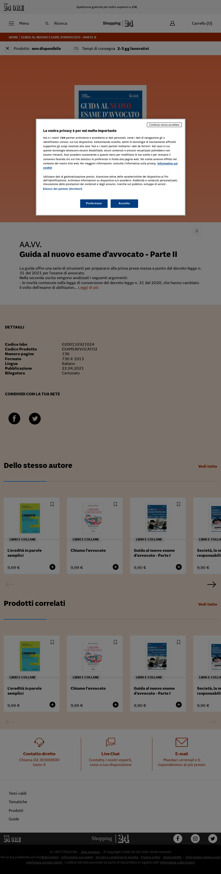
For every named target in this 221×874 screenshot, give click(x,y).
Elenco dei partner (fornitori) (62, 188)
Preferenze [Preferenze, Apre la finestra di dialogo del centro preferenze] (94, 203)
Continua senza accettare (164, 124)
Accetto (124, 203)
